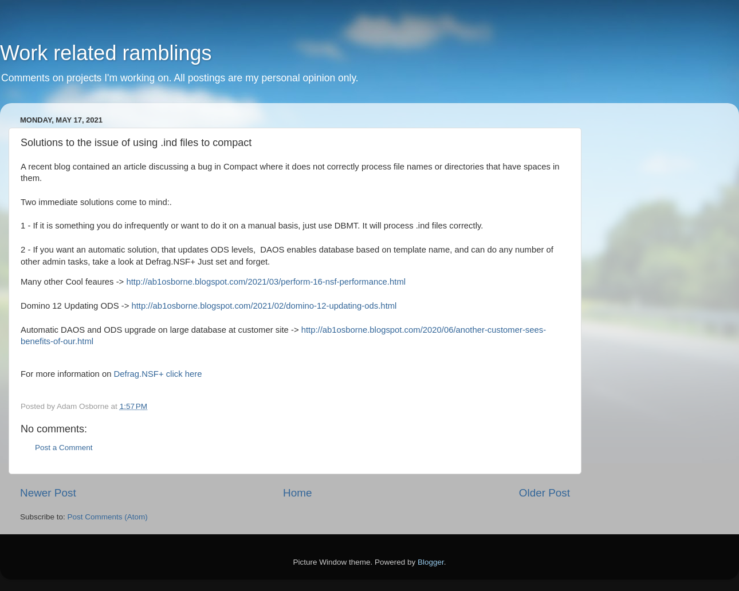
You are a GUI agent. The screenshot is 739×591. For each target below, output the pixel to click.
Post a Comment (64, 447)
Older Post (544, 493)
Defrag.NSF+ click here (158, 374)
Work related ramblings (105, 53)
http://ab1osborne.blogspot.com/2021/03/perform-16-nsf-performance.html (265, 281)
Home (297, 493)
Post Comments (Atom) (108, 517)
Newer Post (48, 493)
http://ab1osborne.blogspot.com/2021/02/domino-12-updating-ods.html (263, 305)
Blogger (431, 562)
